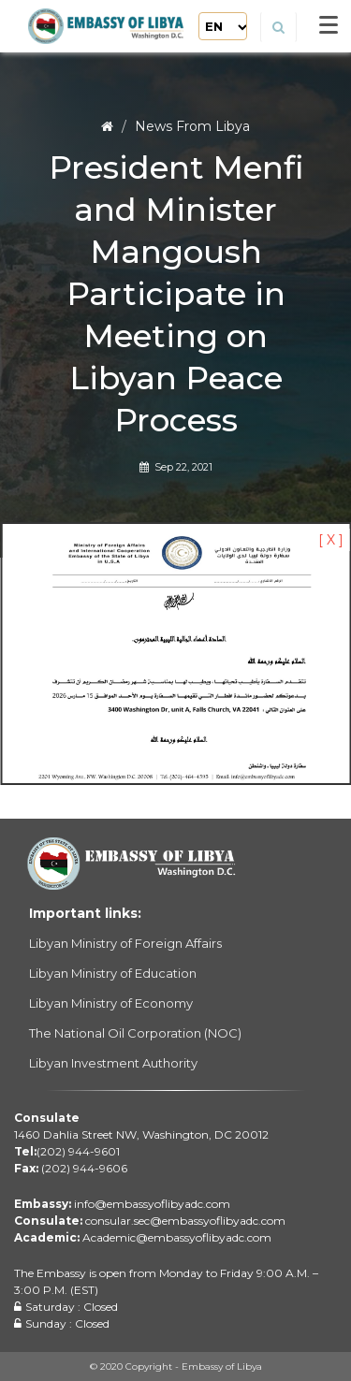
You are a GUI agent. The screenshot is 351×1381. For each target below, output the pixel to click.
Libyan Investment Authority (113, 1062)
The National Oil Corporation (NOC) (135, 1032)
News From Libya (192, 126)
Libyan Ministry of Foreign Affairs (125, 943)
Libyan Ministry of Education (113, 973)
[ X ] (331, 539)
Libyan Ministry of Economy (111, 1003)
